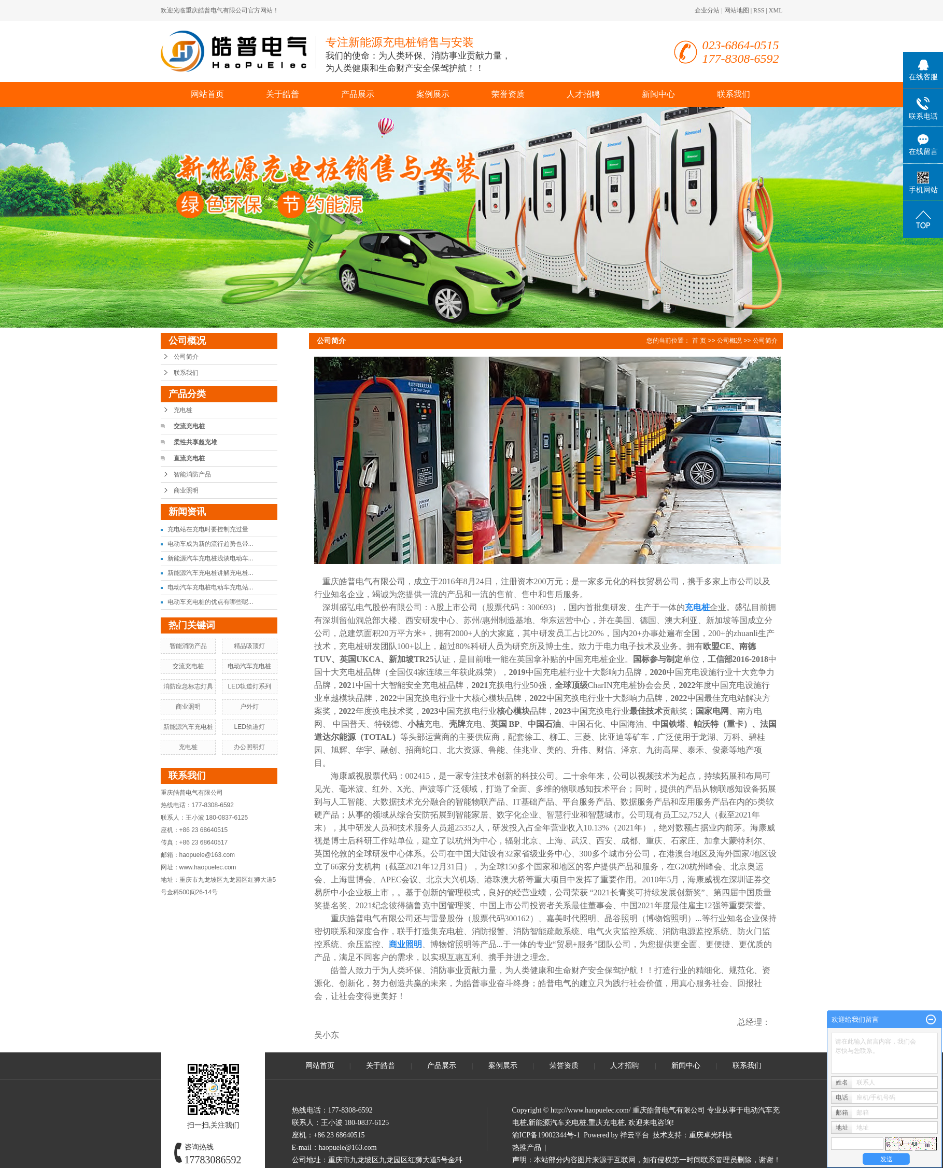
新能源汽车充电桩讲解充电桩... (210, 572)
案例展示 (432, 94)
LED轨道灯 (249, 726)
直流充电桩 (189, 458)
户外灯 (249, 706)
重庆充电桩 (606, 1123)
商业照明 (186, 490)
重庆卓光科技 (711, 1135)
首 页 (699, 340)
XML (776, 10)
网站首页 (207, 94)
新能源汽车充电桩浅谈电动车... (210, 558)
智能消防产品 (192, 474)
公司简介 (186, 356)
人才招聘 (583, 94)
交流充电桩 (189, 426)
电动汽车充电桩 (249, 666)
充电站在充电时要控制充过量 (207, 529)
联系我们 (733, 94)
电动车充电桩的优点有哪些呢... (210, 602)
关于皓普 (282, 94)
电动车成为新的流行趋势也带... (210, 543)
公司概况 (729, 340)
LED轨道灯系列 (249, 686)
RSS (758, 10)
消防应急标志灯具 (188, 686)
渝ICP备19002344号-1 (546, 1135)
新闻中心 (658, 94)
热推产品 (526, 1147)
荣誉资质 (508, 94)
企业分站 (707, 10)
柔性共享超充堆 (195, 442)
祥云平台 (634, 1135)
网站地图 (736, 10)
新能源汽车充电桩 (188, 726)
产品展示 (357, 94)
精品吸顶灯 (249, 646)
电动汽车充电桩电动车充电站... (210, 587)
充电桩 (183, 410)
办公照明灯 (249, 747)
